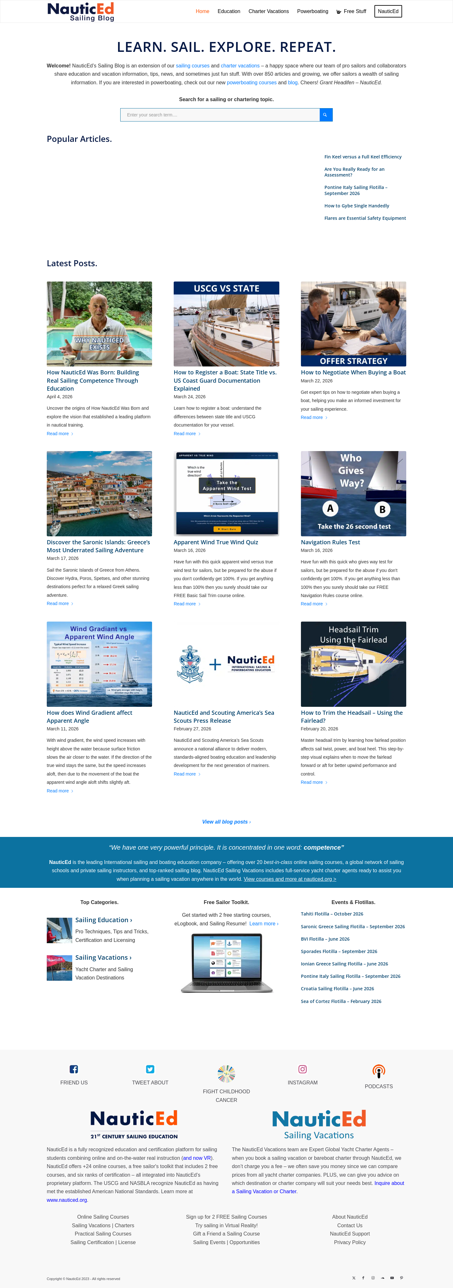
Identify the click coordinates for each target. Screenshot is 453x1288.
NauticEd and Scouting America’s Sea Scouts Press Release (224, 716)
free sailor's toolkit (154, 1166)
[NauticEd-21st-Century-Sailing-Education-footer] (134, 1125)
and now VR (197, 1158)
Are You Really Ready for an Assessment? (354, 172)
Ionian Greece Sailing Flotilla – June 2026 (344, 964)
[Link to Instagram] (373, 1278)
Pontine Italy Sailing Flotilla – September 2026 (355, 190)
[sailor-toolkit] (226, 963)
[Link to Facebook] (363, 1278)
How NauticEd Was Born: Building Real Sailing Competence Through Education (93, 380)
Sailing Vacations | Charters (103, 1225)
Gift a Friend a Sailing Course (226, 1233)
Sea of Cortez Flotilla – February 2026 (341, 1001)
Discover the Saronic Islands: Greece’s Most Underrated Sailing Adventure (98, 546)
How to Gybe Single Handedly (356, 206)
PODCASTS (379, 1086)
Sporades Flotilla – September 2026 (339, 951)
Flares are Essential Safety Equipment (365, 218)
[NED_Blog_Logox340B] (81, 11)
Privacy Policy (350, 1242)
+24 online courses (104, 1166)
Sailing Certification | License (103, 1242)
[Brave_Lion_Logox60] (226, 1073)
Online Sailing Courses (103, 1217)
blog (292, 82)
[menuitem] (203, 11)
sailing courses (193, 65)
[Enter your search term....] (227, 114)
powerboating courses (252, 82)
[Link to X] (354, 1278)
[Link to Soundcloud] (382, 1278)
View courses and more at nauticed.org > (290, 879)
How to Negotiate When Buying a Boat (353, 372)
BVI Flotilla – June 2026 (325, 939)
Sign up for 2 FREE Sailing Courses (226, 1217)
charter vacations (240, 65)
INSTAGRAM (303, 1082)
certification (117, 1175)
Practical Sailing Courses (103, 1233)
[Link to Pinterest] (401, 1278)
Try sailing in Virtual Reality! (226, 1225)
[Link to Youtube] (392, 1278)
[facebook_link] (74, 1069)
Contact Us (349, 1225)
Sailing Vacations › (103, 957)
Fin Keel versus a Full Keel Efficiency (363, 157)
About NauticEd (349, 1217)
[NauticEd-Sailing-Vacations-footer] (319, 1125)
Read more (60, 433)
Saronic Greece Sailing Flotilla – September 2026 (353, 926)
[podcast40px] (379, 1071)
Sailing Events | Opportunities (226, 1242)
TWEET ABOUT (150, 1082)
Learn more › (264, 923)
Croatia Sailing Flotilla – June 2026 (337, 988)
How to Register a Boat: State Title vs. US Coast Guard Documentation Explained (225, 380)
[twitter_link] (150, 1069)
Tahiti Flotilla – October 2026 (332, 914)
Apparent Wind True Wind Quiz (216, 542)
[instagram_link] (302, 1069)
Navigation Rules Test (330, 542)
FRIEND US (74, 1082)
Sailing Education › (103, 920)
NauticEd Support (350, 1233)
